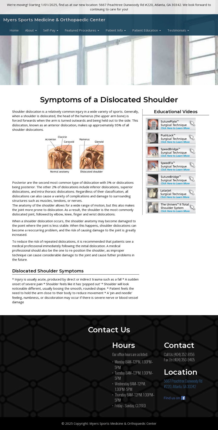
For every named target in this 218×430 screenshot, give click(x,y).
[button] (31, 30)
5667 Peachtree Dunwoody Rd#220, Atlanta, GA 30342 (183, 383)
